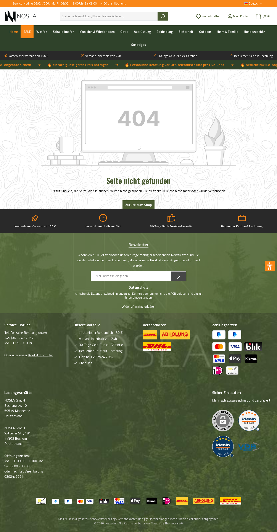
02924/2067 (42, 3)
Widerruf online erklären (139, 306)
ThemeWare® (174, 523)
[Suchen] (163, 16)
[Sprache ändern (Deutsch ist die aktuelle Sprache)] (253, 3)
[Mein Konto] (237, 16)
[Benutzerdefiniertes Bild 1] (249, 420)
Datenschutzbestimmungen (109, 293)
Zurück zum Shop (138, 204)
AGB (173, 293)
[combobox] (109, 16)
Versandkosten (128, 518)
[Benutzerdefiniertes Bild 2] (223, 446)
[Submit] (178, 276)
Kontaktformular (40, 355)
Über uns (120, 3)
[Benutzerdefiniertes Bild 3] (249, 446)
